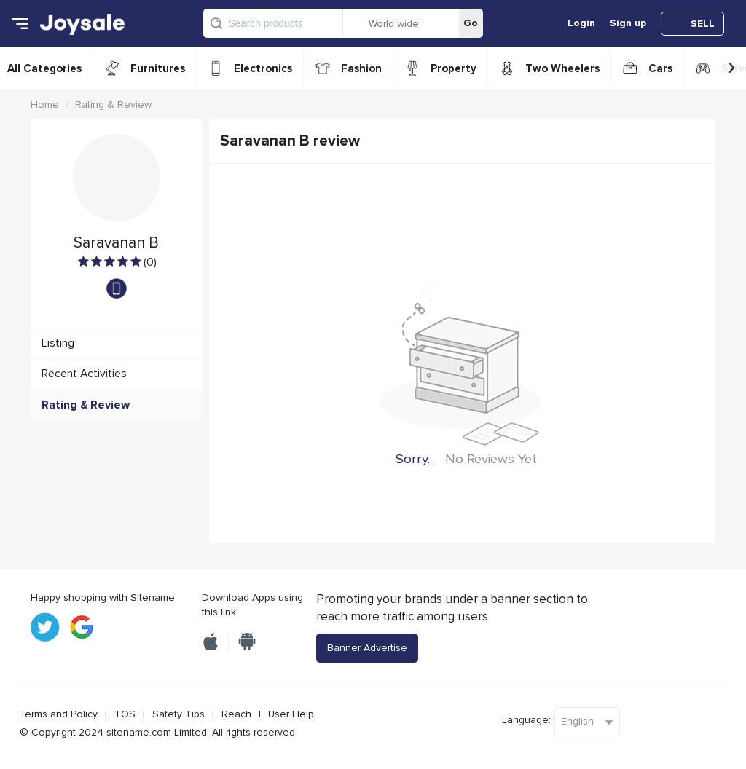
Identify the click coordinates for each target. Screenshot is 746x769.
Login (581, 23)
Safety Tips (178, 714)
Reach (236, 714)
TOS (125, 714)
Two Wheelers (562, 68)
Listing (58, 343)
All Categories (44, 68)
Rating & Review (113, 104)
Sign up (628, 23)
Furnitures (157, 68)
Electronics (263, 68)
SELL (703, 23)
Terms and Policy (59, 714)
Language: (526, 720)
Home (45, 104)
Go (470, 23)
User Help (291, 714)
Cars (660, 68)
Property (453, 68)
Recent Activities (84, 374)
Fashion (361, 68)
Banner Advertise (367, 648)
